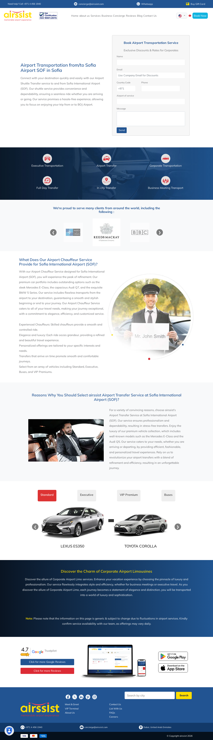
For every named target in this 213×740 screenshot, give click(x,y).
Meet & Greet (72, 704)
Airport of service (125, 95)
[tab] (47, 495)
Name (120, 56)
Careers (113, 716)
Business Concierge (113, 15)
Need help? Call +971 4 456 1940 (24, 3)
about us (84, 15)
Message (121, 108)
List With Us (115, 708)
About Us (70, 712)
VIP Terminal (72, 708)
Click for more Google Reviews (47, 662)
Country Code (124, 82)
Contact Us (150, 15)
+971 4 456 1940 (33, 727)
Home (74, 15)
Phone (144, 82)
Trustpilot (51, 650)
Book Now (200, 15)
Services (96, 15)
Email (119, 69)
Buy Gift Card (195, 3)
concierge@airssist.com (89, 4)
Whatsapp (145, 4)
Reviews (131, 15)
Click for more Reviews (47, 670)
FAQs (112, 712)
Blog (139, 15)
